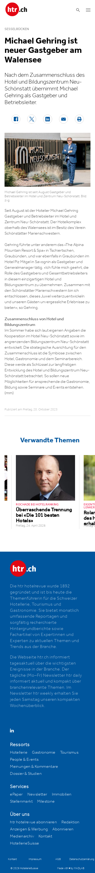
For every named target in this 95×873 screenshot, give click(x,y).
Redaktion (70, 822)
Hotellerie (18, 752)
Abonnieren (62, 829)
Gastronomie (43, 752)
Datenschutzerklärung (81, 859)
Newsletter (37, 794)
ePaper (16, 794)
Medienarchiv (22, 836)
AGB (58, 859)
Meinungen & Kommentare (34, 766)
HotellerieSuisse (24, 843)
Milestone (46, 801)
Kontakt (45, 836)
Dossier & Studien (26, 774)
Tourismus (69, 752)
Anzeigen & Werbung (29, 829)
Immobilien (62, 794)
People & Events (24, 759)
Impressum (35, 859)
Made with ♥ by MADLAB (70, 868)
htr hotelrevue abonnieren (33, 822)
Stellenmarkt (21, 801)
